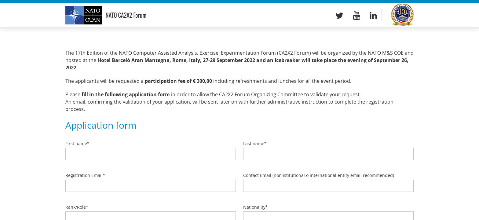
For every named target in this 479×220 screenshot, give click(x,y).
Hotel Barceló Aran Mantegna (133, 60)
